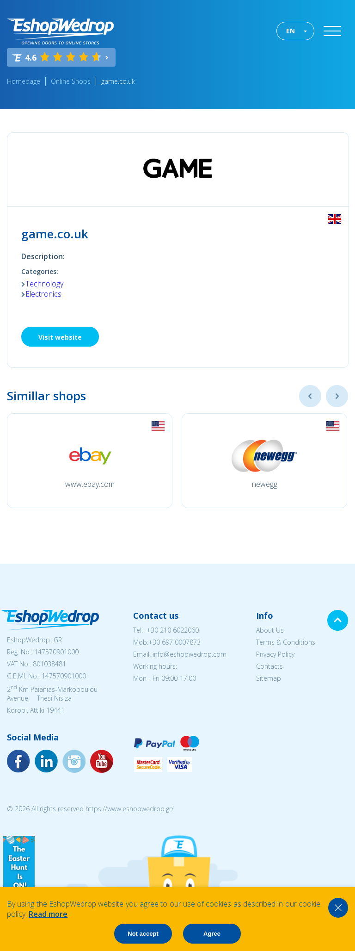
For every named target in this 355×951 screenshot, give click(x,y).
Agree (211, 933)
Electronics (43, 294)
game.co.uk (118, 81)
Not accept (143, 933)
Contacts (269, 666)
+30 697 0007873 (174, 642)
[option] (89, 460)
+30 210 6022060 (173, 630)
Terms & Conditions (285, 642)
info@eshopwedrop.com (189, 654)
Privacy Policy (275, 654)
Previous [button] (310, 396)
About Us (270, 630)
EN (290, 30)
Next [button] (337, 396)
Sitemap (268, 678)
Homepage (23, 81)
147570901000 (56, 651)
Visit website (60, 337)
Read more (48, 914)
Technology (44, 284)
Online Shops (71, 81)
